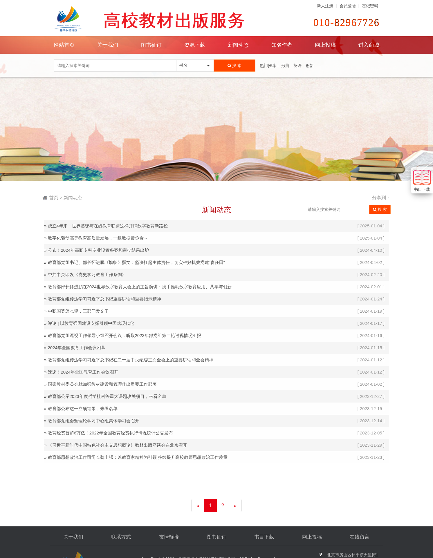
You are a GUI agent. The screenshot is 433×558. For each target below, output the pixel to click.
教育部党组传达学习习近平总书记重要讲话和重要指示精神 (104, 298)
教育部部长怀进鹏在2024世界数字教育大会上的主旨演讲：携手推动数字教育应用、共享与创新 (140, 286)
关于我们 (73, 537)
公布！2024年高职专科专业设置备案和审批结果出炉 (98, 250)
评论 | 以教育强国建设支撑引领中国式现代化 (91, 323)
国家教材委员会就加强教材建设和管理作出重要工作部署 (102, 384)
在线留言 (359, 537)
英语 (297, 65)
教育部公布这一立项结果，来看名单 (83, 408)
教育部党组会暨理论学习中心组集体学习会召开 (93, 420)
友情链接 (169, 537)
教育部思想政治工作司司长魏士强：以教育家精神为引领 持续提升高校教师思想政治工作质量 (138, 457)
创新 (310, 65)
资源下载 (194, 45)
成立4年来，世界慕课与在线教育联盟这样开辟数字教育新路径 (108, 225)
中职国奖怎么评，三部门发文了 (78, 311)
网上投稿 (325, 45)
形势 (285, 65)
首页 (53, 197)
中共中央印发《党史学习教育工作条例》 (87, 274)
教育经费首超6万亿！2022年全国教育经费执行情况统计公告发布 (110, 432)
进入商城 (368, 45)
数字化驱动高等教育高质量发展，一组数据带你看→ (98, 237)
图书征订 (216, 537)
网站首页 (64, 45)
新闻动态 (238, 45)
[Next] (235, 505)
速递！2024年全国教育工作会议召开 (83, 371)
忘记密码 (370, 5)
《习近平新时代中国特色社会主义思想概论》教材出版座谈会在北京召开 (117, 445)
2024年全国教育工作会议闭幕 (76, 347)
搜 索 (235, 65)
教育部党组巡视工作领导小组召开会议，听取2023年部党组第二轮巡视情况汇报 (124, 335)
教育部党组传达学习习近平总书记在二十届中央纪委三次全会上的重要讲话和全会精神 (130, 359)
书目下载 (264, 537)
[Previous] (197, 505)
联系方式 (121, 537)
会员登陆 (348, 5)
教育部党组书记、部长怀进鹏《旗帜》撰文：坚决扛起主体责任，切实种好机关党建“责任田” (136, 262)
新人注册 (325, 5)
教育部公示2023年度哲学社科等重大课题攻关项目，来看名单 (107, 396)
